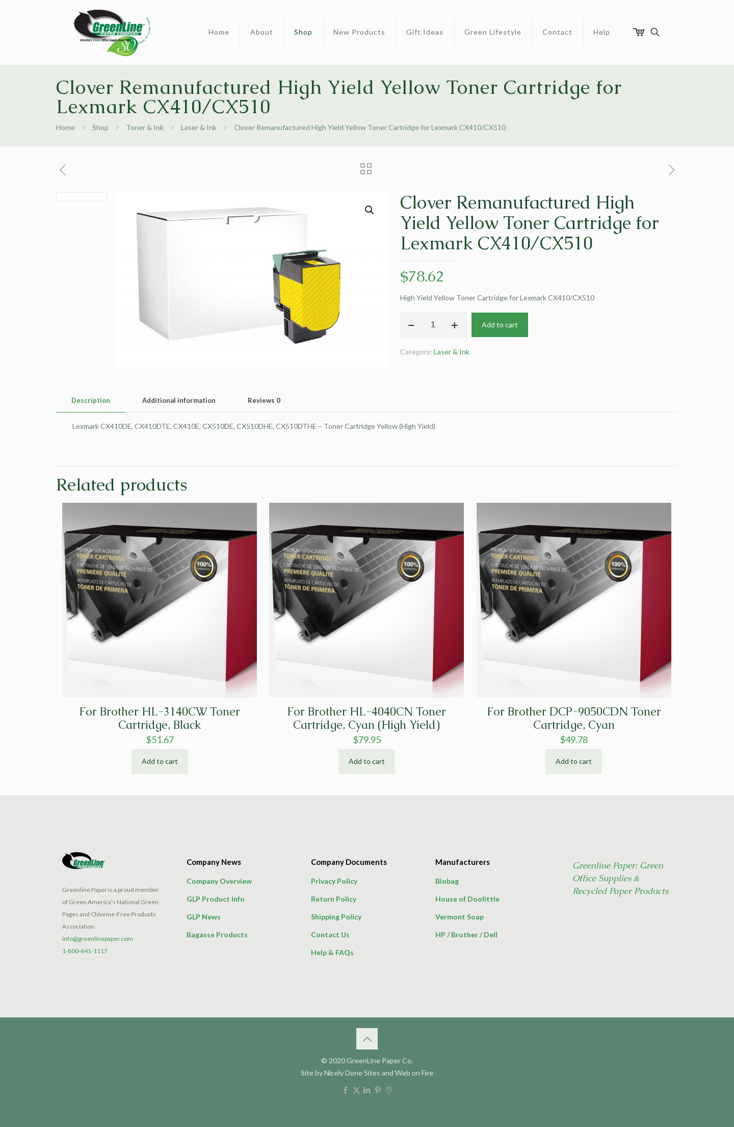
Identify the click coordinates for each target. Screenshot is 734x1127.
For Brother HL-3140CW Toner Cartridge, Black (159, 718)
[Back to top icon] (367, 1038)
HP (440, 934)
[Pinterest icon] (378, 1089)
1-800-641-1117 (85, 951)
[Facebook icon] (346, 1089)
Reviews (264, 400)
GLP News (204, 916)
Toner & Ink (145, 127)
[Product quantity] (433, 325)
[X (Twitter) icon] (356, 1089)
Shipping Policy (336, 916)
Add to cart (500, 324)
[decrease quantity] (412, 325)
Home (65, 127)
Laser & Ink (199, 127)
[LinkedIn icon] (367, 1089)
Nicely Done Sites (352, 1072)
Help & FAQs (332, 952)
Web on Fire (414, 1072)
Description (90, 400)
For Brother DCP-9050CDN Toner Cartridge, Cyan (574, 718)
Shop (100, 127)
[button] (370, 210)
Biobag (447, 881)
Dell (490, 934)
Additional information (179, 400)
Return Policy (333, 898)
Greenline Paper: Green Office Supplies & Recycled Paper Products (620, 878)
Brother (464, 934)
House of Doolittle (467, 898)
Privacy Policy (334, 881)
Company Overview (219, 881)
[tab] (90, 400)
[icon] (388, 1089)
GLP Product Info (216, 898)
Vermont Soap (459, 916)
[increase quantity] (455, 325)
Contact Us (330, 934)
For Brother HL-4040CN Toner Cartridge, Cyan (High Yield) (366, 718)
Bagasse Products (217, 934)
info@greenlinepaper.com (97, 938)
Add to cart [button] (160, 761)
